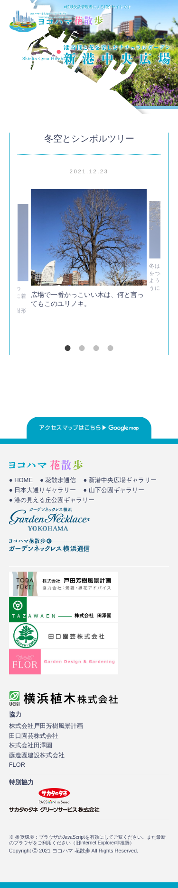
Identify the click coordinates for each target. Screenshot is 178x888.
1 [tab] (68, 348)
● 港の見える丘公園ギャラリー (51, 499)
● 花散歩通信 (58, 480)
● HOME (21, 480)
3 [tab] (96, 348)
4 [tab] (110, 348)
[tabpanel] (89, 251)
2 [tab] (82, 348)
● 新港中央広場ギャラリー (119, 480)
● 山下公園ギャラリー (113, 489)
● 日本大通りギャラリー (42, 489)
